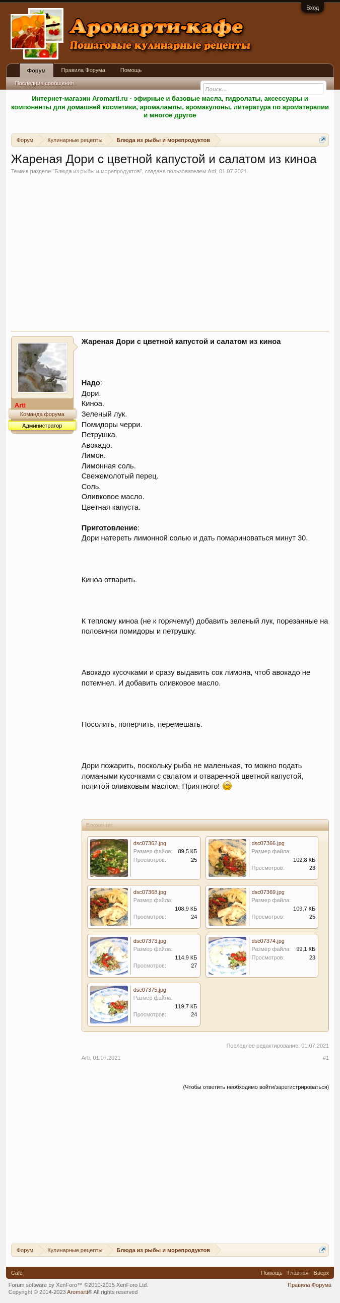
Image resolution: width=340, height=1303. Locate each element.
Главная (298, 1273)
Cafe (17, 1273)
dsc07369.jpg (268, 892)
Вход (312, 8)
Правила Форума (83, 70)
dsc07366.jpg (268, 843)
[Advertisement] (170, 255)
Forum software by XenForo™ (79, 1285)
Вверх (321, 1273)
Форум (36, 70)
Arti (212, 171)
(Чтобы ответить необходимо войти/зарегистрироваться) (256, 1087)
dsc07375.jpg (149, 990)
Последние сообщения (44, 83)
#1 (326, 1058)
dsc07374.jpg (268, 941)
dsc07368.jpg (149, 892)
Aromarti (77, 1292)
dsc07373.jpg (149, 941)
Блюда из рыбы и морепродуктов (97, 171)
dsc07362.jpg (149, 843)
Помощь (131, 70)
